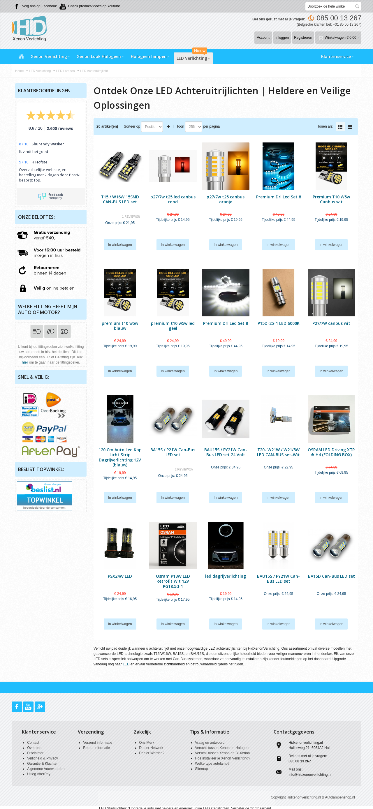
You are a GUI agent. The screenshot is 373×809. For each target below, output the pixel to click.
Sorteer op (132, 126)
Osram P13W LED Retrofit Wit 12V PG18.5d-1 (173, 581)
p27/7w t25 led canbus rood (173, 199)
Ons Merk (146, 743)
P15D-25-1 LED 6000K (279, 323)
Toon (180, 126)
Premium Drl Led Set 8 (278, 197)
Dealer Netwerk (151, 748)
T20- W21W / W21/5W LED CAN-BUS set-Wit (278, 452)
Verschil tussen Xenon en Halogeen (222, 748)
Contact (33, 743)
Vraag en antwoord (209, 743)
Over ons (34, 748)
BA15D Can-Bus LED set (331, 576)
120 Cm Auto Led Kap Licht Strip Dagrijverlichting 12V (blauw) (120, 457)
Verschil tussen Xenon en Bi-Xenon (222, 753)
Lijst (349, 126)
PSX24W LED (120, 576)
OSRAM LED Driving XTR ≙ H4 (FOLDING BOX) (331, 452)
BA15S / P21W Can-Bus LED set (172, 452)
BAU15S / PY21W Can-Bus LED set (278, 578)
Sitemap (201, 769)
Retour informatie (96, 748)
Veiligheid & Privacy (42, 758)
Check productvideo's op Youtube (94, 6)
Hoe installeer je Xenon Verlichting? (222, 758)
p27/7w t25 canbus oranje (225, 199)
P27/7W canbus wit (331, 323)
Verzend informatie (97, 743)
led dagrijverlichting (225, 576)
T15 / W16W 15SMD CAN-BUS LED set (120, 199)
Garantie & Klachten (42, 764)
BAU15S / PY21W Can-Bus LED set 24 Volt (225, 452)
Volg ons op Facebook (39, 6)
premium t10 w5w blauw (120, 325)
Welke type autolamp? (212, 764)
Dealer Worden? (151, 753)
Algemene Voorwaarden (45, 769)
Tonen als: (325, 126)
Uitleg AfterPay (38, 774)
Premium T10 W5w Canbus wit (331, 199)
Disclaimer (35, 753)
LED (126, 664)
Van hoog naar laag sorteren (168, 126)
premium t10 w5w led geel (173, 325)
